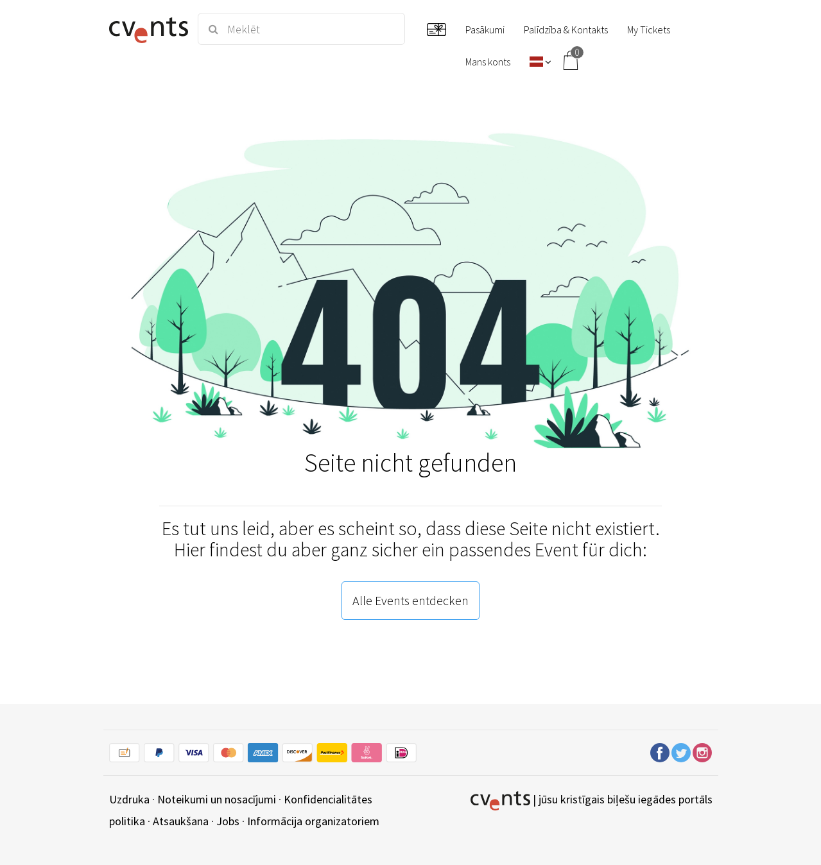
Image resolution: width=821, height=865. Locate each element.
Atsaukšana (181, 821)
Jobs (227, 821)
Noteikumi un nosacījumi (216, 799)
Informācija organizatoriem (313, 821)
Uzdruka (129, 799)
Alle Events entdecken (410, 600)
